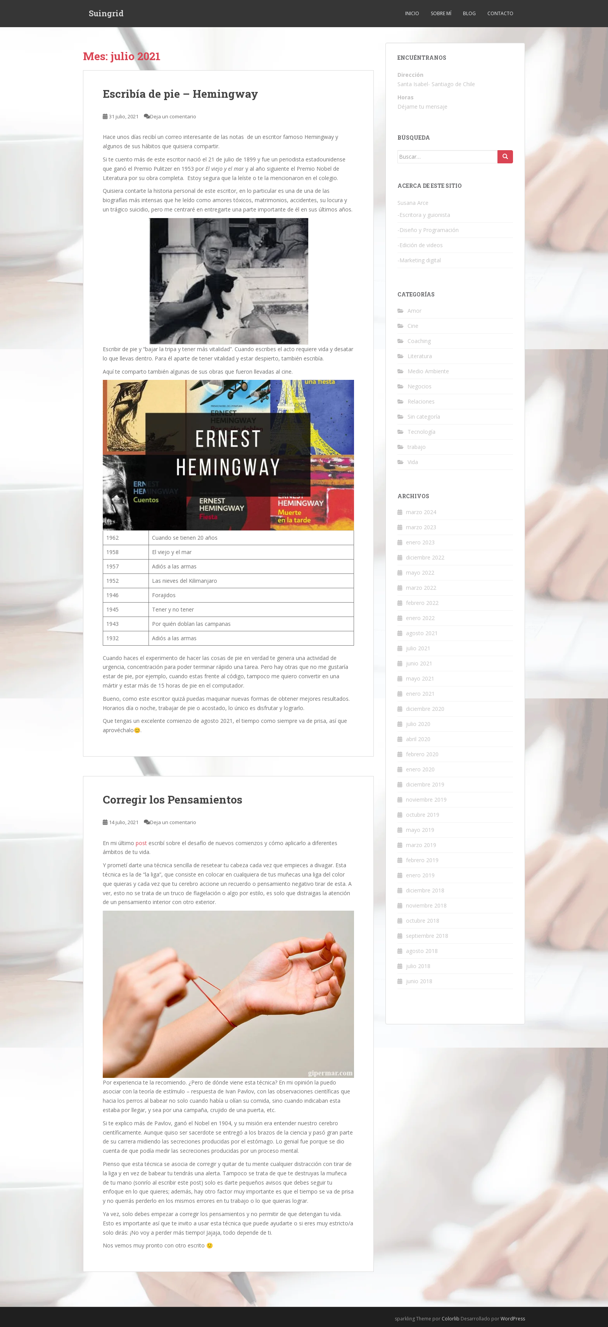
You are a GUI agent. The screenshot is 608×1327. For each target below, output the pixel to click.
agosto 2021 (422, 633)
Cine (413, 325)
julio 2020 (418, 724)
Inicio (412, 13)
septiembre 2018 (427, 935)
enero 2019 (420, 875)
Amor (414, 310)
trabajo (417, 446)
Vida (413, 462)
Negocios (420, 386)
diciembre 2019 (425, 784)
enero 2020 (420, 769)
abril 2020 (418, 739)
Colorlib (450, 1318)
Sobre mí (441, 13)
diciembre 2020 (425, 708)
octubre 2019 (422, 814)
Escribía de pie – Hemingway (180, 94)
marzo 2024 (421, 512)
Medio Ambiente (428, 371)
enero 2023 (420, 542)
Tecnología (421, 431)
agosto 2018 (422, 951)
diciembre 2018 (425, 890)
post (141, 843)
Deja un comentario (173, 116)
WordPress (513, 1318)
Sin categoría (424, 416)
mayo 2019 (420, 829)
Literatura (420, 356)
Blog (469, 13)
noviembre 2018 (426, 905)
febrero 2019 (422, 860)
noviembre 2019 (426, 799)
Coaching (419, 341)
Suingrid (106, 14)
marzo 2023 (421, 527)
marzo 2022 (421, 587)
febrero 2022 (422, 602)
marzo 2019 (421, 845)
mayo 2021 (420, 678)
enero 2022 (420, 618)
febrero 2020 (422, 754)
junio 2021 (419, 663)
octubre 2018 (422, 920)
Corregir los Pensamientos (172, 799)
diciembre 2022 (425, 557)
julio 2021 (418, 648)
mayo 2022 (420, 572)
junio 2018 (419, 981)
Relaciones (421, 401)
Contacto (500, 13)
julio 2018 (418, 966)
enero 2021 (420, 693)
